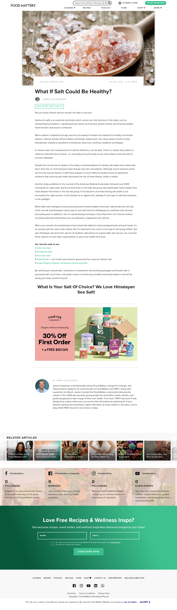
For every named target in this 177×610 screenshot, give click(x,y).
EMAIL (96, 535)
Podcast (106, 8)
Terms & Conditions (87, 593)
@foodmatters (17, 473)
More (157, 8)
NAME (43, 535)
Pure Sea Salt (44, 255)
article (44, 82)
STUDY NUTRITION (155, 3)
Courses (68, 8)
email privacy (115, 542)
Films (124, 8)
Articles (69, 578)
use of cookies (130, 602)
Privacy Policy (104, 593)
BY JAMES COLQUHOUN (65, 380)
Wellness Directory (134, 578)
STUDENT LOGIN (128, 3)
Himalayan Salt (44, 251)
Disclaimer (71, 593)
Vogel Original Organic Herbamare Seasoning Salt (62, 263)
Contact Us (100, 578)
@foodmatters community (67, 473)
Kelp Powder (43, 259)
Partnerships (115, 578)
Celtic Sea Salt (43, 248)
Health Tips (56, 82)
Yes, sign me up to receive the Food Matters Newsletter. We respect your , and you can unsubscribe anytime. (88, 543)
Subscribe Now (88, 551)
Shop (141, 8)
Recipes (87, 8)
